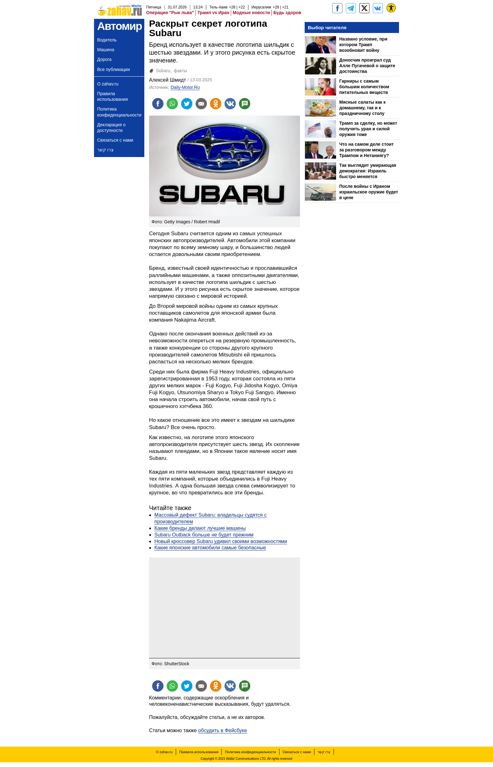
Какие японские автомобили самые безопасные (210, 547)
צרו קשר (105, 149)
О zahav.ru (107, 83)
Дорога (104, 59)
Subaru (163, 70)
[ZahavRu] (364, 8)
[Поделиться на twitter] (186, 103)
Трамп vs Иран (213, 12)
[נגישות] (391, 8)
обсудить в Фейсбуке (222, 730)
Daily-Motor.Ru (185, 87)
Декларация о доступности (111, 127)
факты (180, 70)
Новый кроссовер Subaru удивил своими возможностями (220, 541)
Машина (105, 49)
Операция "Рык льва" (170, 12)
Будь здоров (287, 12)
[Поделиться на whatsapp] (172, 103)
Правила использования (112, 96)
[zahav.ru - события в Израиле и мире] (351, 8)
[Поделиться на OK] (215, 103)
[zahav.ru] (337, 8)
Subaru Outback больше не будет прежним (203, 534)
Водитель (107, 39)
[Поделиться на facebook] (157, 103)
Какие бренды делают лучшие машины (200, 528)
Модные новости (251, 12)
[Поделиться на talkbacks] (244, 103)
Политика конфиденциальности (119, 111)
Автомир (119, 26)
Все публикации (113, 69)
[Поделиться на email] (201, 103)
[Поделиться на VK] (230, 103)
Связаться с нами (115, 140)
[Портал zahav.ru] (378, 8)
